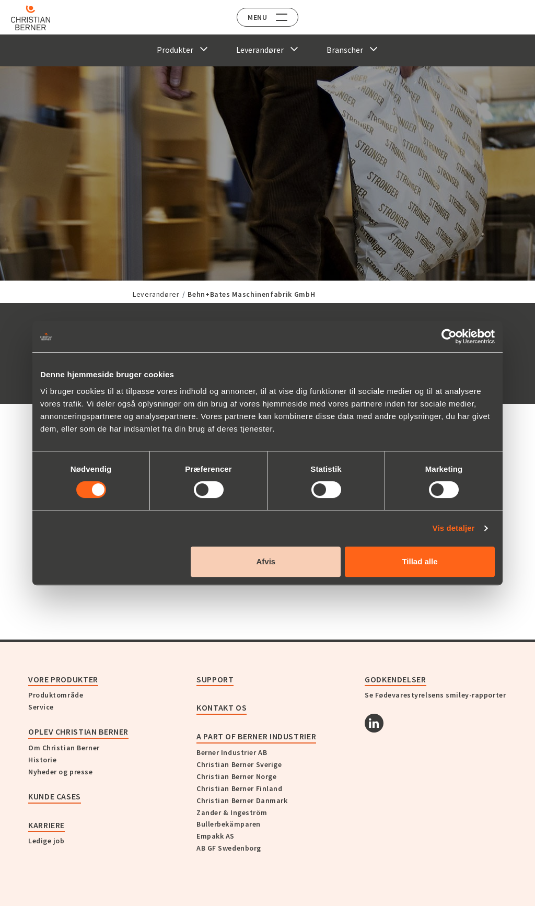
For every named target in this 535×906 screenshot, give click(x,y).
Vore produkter (63, 679)
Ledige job (46, 840)
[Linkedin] (374, 723)
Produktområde (55, 695)
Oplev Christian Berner (78, 731)
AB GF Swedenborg (228, 848)
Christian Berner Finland (239, 788)
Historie (42, 759)
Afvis (266, 561)
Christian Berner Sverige (239, 764)
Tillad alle (419, 561)
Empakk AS (215, 836)
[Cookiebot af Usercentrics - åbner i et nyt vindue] (449, 336)
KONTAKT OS (221, 707)
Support (215, 679)
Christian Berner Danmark (241, 800)
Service (41, 707)
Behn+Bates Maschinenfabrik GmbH (251, 294)
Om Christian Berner (64, 747)
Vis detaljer (454, 528)
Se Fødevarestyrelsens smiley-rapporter (435, 695)
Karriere (46, 825)
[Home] (37, 17)
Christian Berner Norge (236, 776)
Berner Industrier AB (231, 752)
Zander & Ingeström (231, 812)
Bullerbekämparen (228, 824)
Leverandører (156, 294)
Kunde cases (54, 796)
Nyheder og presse (60, 771)
